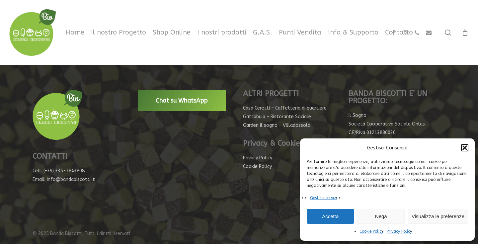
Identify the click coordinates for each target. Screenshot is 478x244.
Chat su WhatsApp (181, 100)
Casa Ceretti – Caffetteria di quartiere (285, 108)
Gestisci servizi (323, 198)
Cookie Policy (371, 231)
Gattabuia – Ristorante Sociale (277, 117)
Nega (381, 216)
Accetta (330, 216)
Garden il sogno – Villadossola (276, 125)
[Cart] (465, 32)
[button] (464, 147)
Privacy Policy (399, 231)
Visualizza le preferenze (438, 216)
